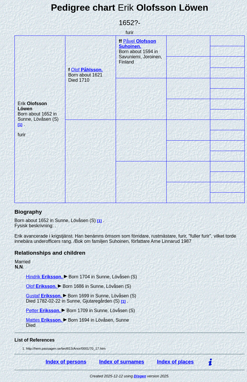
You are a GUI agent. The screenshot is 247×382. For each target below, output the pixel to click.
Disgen (140, 376)
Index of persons (66, 362)
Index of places (175, 362)
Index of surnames (121, 362)
